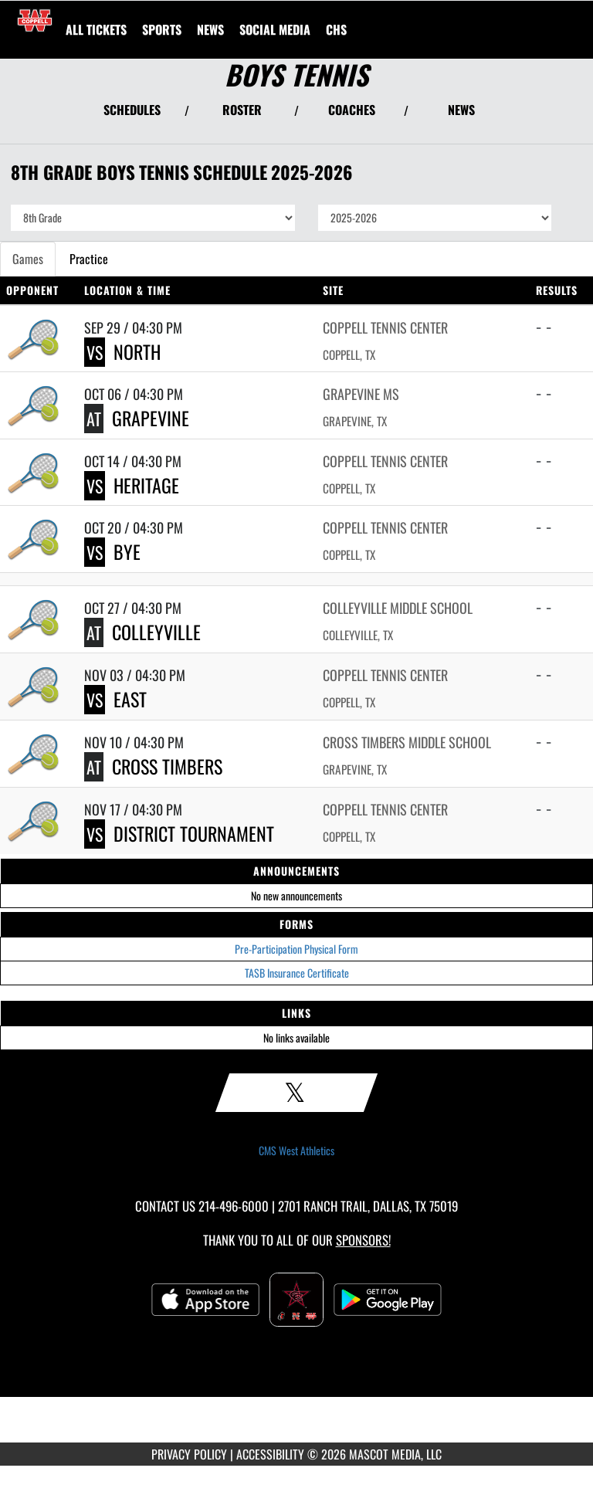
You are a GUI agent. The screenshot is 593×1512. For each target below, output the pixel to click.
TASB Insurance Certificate (297, 972)
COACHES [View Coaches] (351, 109)
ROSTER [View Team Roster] (242, 109)
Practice (88, 258)
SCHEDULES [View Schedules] (132, 109)
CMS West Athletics (296, 1150)
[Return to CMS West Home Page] (35, 20)
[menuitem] (96, 29)
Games (27, 258)
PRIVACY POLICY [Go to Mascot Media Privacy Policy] (189, 1454)
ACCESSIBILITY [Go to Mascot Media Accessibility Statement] (270, 1454)
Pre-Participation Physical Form (296, 949)
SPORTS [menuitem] (161, 29)
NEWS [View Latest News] (461, 109)
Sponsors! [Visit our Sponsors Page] (363, 1239)
